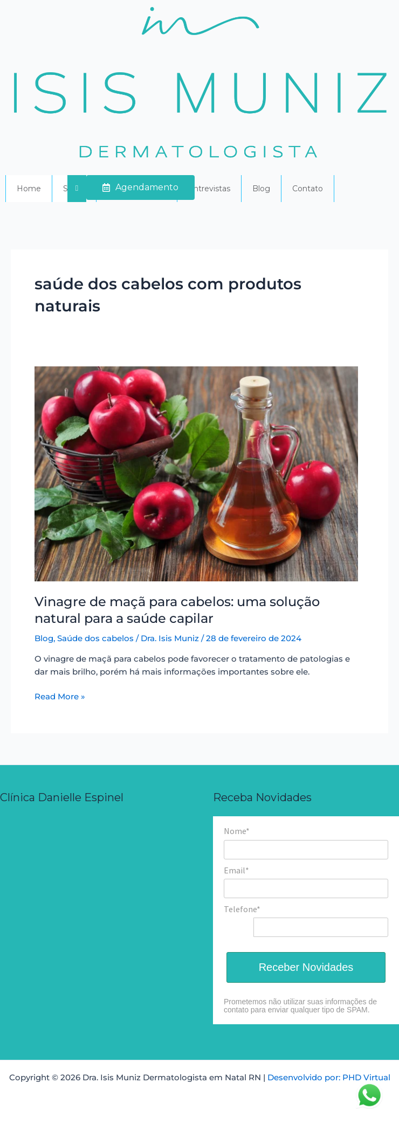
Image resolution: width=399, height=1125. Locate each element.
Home (29, 188)
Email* (236, 870)
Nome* (237, 830)
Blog (261, 188)
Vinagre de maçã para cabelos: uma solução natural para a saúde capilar (177, 610)
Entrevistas (209, 188)
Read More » (60, 696)
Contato (307, 188)
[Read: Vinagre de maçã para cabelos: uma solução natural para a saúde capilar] (196, 473)
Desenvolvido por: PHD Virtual (328, 1077)
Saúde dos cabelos (95, 638)
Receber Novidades (306, 967)
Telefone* (242, 909)
